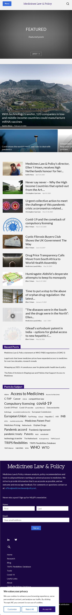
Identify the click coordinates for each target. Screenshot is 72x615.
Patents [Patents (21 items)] (28, 434)
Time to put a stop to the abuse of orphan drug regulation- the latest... (45, 294)
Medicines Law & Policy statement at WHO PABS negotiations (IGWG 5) (34, 352)
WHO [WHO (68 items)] (35, 447)
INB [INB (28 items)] (63, 416)
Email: (5, 516)
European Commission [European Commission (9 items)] (41, 412)
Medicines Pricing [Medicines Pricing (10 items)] (12, 425)
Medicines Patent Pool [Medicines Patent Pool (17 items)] (37, 420)
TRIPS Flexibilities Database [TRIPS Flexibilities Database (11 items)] (42, 443)
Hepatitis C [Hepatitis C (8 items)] (49, 417)
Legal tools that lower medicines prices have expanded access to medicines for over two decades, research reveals (35, 359)
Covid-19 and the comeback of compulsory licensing (45, 221)
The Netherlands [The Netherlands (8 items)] (30, 438)
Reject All (30, 609)
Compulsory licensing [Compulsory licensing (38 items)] (19, 403)
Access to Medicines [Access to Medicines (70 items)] (27, 393)
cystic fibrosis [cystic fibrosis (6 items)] (40, 408)
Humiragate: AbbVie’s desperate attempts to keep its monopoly (46, 275)
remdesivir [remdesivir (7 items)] (44, 434)
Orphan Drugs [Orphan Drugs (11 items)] (39, 425)
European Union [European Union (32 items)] (15, 416)
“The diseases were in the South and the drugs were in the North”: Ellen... (47, 313)
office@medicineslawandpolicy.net (20, 488)
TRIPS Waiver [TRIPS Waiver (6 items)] (9, 448)
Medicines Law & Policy (33, 266)
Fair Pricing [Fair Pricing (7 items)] (32, 417)
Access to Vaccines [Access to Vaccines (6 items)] (53, 394)
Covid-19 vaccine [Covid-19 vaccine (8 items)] (26, 408)
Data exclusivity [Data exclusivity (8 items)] (53, 408)
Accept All (47, 609)
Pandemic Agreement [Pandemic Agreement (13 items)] (40, 429)
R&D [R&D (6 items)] (36, 434)
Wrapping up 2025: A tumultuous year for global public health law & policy (35, 367)
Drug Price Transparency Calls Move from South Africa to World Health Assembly (44, 258)
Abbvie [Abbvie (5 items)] (6, 394)
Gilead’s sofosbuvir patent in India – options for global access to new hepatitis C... (46, 331)
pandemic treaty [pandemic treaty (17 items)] (13, 434)
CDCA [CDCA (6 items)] (25, 399)
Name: (5, 504)
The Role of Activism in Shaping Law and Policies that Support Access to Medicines (34, 374)
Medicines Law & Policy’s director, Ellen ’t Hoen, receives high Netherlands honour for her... (47, 167)
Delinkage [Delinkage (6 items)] (7, 412)
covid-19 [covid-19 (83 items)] (44, 403)
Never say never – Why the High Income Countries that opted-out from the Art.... (47, 185)
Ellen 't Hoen (29, 227)
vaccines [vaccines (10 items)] (19, 448)
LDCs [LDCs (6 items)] (6, 421)
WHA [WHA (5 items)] (27, 448)
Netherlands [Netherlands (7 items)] (27, 425)
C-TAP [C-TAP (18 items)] (8, 398)
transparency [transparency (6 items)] (44, 439)
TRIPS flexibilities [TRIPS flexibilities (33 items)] (16, 442)
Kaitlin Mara (7, 126)
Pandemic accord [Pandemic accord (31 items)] (15, 429)
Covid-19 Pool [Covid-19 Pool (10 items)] (10, 407)
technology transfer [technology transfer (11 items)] (13, 438)
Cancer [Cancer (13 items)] (17, 398)
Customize (12, 609)
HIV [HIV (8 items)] (57, 417)
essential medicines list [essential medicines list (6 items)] (21, 412)
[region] (29, 601)
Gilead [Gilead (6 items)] (40, 417)
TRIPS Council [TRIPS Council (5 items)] (55, 438)
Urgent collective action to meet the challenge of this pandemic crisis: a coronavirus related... (46, 204)
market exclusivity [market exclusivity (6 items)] (16, 421)
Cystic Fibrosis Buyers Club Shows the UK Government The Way (46, 240)
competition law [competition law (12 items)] (36, 398)
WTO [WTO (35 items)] (45, 447)
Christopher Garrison (33, 193)
